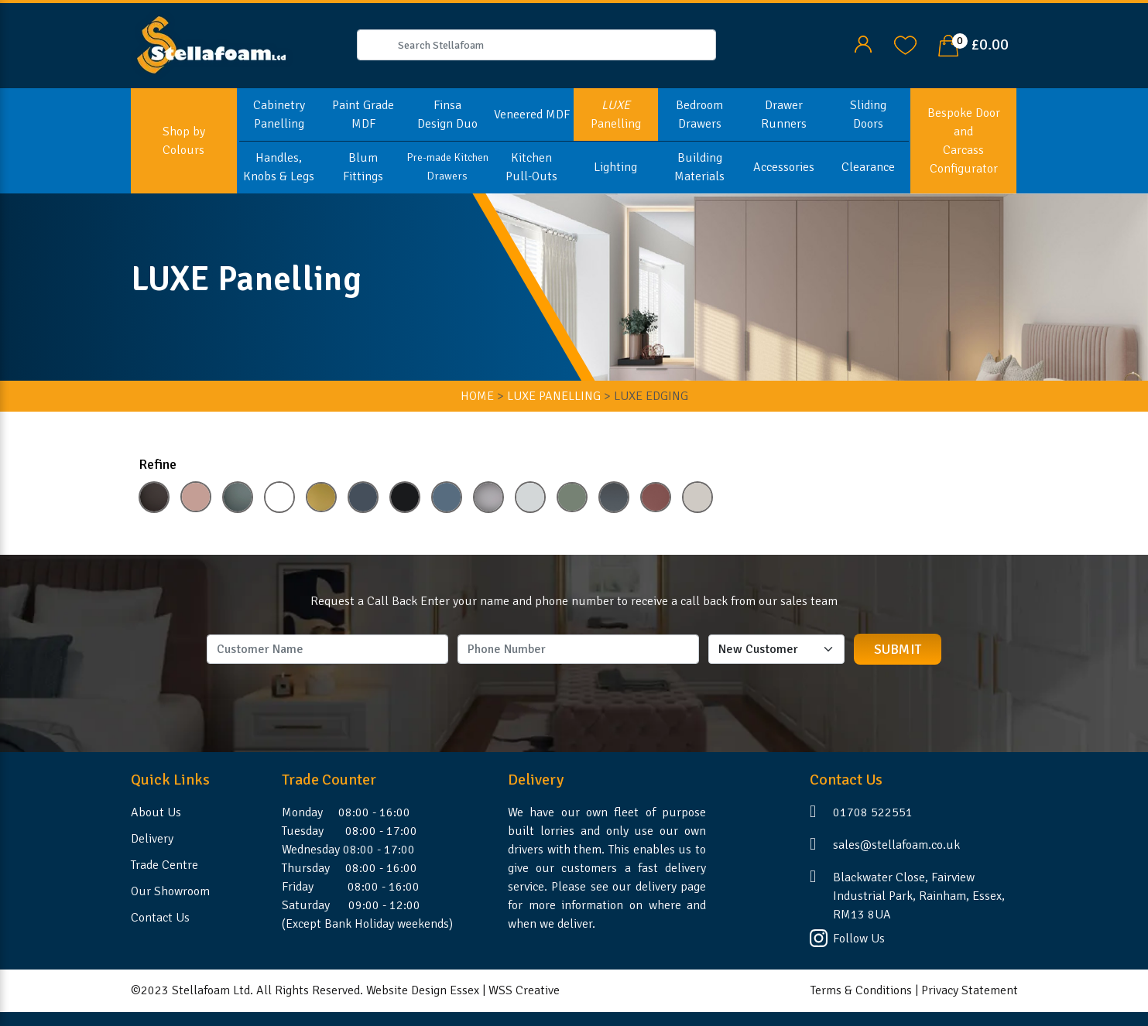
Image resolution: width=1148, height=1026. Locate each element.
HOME (477, 396)
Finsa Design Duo (447, 114)
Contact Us (160, 917)
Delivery (152, 838)
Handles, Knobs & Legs (278, 167)
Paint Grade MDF (363, 114)
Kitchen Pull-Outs (531, 167)
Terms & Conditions (861, 990)
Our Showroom (170, 891)
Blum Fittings (363, 167)
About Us (156, 812)
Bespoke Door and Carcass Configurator (963, 140)
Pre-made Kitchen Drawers (447, 167)
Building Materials (699, 167)
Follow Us (859, 938)
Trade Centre (164, 865)
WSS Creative (524, 990)
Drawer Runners (784, 114)
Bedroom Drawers (699, 114)
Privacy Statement (969, 990)
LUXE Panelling (554, 396)
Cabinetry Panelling (279, 114)
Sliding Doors (868, 114)
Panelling (616, 114)
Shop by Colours (184, 141)
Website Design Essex (422, 990)
